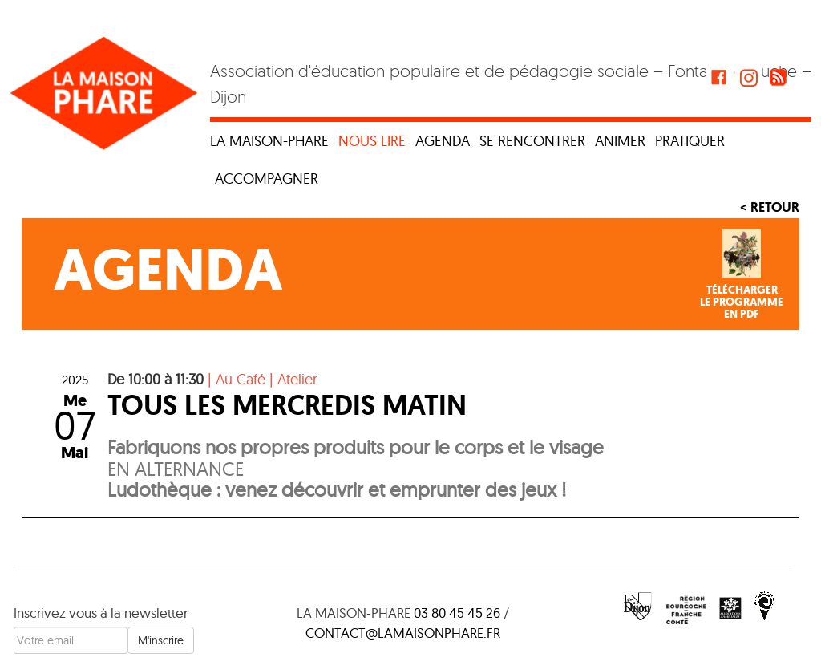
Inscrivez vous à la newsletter (101, 612)
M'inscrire (161, 640)
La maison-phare (269, 141)
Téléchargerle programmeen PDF (741, 302)
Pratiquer (690, 141)
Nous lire (372, 141)
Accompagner (266, 178)
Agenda (442, 141)
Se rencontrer (532, 141)
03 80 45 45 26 (457, 612)
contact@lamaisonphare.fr (402, 632)
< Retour (769, 207)
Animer (620, 141)
